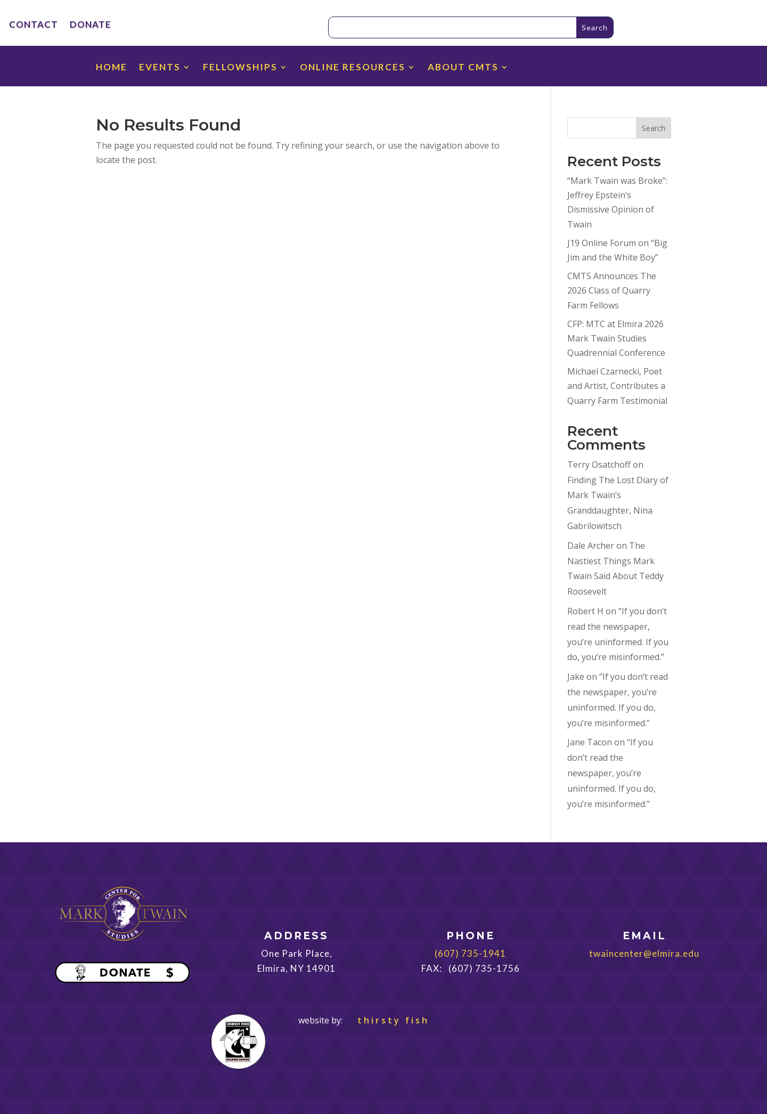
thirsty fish (387, 1020)
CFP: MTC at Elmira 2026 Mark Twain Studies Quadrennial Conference (616, 338)
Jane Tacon (589, 742)
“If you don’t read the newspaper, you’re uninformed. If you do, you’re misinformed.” (611, 772)
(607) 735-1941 (470, 953)
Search (653, 128)
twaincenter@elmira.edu (644, 953)
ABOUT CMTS (463, 67)
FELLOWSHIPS (240, 67)
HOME (111, 67)
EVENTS (160, 67)
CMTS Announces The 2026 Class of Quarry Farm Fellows (611, 290)
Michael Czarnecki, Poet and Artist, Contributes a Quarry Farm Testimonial (617, 385)
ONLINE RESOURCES (352, 67)
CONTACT (33, 25)
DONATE (90, 25)
